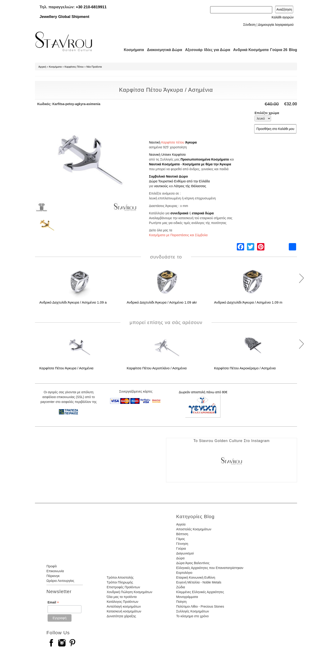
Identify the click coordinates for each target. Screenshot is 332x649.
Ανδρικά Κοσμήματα (248, 50)
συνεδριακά (179, 213)
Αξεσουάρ (191, 50)
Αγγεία (181, 524)
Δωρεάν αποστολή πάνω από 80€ (203, 392)
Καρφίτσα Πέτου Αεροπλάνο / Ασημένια (157, 368)
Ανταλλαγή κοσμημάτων (124, 606)
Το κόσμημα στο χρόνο (192, 616)
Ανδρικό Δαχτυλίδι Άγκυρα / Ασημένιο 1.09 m (248, 302)
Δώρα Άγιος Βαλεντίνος (192, 563)
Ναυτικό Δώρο (177, 176)
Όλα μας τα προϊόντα (122, 597)
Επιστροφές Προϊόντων (123, 587)
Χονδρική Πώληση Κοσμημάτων (129, 592)
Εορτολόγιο (184, 572)
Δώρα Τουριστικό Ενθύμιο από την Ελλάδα (179, 181)
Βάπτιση (182, 534)
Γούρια (181, 548)
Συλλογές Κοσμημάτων (192, 611)
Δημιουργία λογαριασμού (276, 24)
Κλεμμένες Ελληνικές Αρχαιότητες (200, 592)
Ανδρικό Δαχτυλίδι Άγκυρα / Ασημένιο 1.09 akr (162, 302)
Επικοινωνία (55, 571)
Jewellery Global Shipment (64, 16)
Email (53, 602)
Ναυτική (154, 142)
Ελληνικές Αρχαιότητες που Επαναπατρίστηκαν (209, 568)
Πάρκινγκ (53, 576)
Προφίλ (51, 566)
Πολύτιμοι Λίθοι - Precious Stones (200, 606)
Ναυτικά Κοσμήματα (164, 164)
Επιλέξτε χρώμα (267, 113)
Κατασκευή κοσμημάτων (124, 611)
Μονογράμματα (187, 597)
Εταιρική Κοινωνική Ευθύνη (195, 577)
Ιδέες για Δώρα (216, 50)
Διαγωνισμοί (185, 553)
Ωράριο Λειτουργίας (60, 581)
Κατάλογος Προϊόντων (122, 601)
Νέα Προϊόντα (94, 66)
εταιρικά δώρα (203, 213)
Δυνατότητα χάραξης (121, 616)
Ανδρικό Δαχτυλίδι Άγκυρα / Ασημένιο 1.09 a (73, 302)
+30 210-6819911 (91, 7)
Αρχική (42, 66)
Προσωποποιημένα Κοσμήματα (204, 159)
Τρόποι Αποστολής (120, 577)
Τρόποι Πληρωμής (120, 582)
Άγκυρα (191, 142)
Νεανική (154, 154)
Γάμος (180, 539)
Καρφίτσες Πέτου (74, 66)
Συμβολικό (157, 176)
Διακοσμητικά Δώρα (162, 50)
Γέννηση (182, 544)
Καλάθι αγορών (283, 17)
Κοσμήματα (132, 50)
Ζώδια (180, 587)
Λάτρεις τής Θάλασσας (190, 186)
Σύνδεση (249, 24)
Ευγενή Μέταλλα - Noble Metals (198, 582)
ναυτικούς (161, 186)
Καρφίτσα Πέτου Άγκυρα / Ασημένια (66, 368)
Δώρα (180, 558)
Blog (293, 50)
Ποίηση (181, 601)
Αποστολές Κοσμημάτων (193, 529)
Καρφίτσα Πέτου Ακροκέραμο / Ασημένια (245, 368)
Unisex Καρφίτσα (173, 154)
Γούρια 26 (277, 50)
